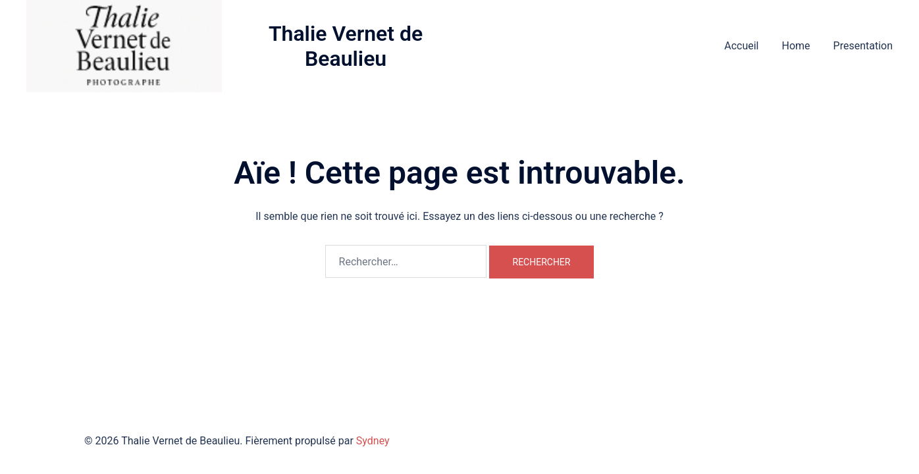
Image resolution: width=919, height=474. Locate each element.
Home (795, 46)
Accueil (741, 46)
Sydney (373, 440)
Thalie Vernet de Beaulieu (346, 46)
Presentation (863, 46)
